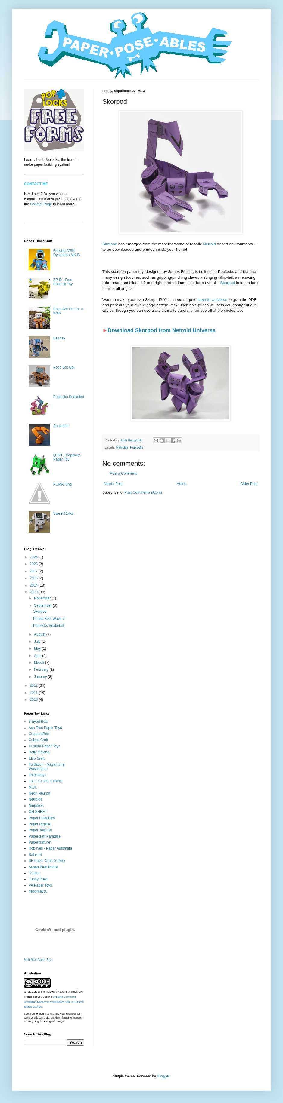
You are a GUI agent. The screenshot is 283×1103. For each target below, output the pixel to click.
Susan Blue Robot (43, 867)
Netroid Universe (212, 299)
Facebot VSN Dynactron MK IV (67, 253)
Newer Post (113, 484)
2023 (34, 564)
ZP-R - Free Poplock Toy (63, 282)
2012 (34, 685)
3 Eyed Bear (38, 721)
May (38, 648)
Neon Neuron (39, 793)
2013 (34, 592)
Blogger (163, 1076)
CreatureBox (39, 734)
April (38, 656)
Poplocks (136, 447)
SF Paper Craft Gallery (47, 861)
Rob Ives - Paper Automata (50, 848)
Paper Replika (40, 824)
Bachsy (59, 338)
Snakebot (61, 426)
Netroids (122, 447)
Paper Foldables (42, 818)
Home (181, 484)
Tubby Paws (38, 879)
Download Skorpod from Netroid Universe (162, 330)
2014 (34, 585)
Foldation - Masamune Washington (46, 766)
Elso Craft (37, 758)
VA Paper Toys (40, 885)
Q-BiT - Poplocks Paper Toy (66, 457)
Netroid (209, 244)
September (43, 605)
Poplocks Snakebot (68, 397)
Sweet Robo (63, 513)
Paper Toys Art (40, 830)
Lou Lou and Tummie (46, 781)
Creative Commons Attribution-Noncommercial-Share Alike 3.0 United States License (54, 1002)
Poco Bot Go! (64, 367)
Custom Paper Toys (44, 746)
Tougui (34, 873)
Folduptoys (37, 775)
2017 (34, 571)
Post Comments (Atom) (143, 492)
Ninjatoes (36, 806)
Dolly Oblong (39, 752)
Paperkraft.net (40, 842)
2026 (34, 557)
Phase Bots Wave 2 (49, 619)
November (43, 598)
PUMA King (62, 484)
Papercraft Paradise (45, 836)
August (40, 634)
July (38, 641)
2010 (34, 699)
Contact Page (41, 204)
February (41, 669)
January (41, 677)
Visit (38, 959)
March (39, 662)
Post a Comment (123, 473)
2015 (34, 578)
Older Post (248, 484)
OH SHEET (38, 812)
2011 (34, 693)
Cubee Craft (38, 740)
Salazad (35, 855)
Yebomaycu (38, 891)
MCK (33, 787)
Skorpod (109, 244)
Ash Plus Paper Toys (45, 728)
